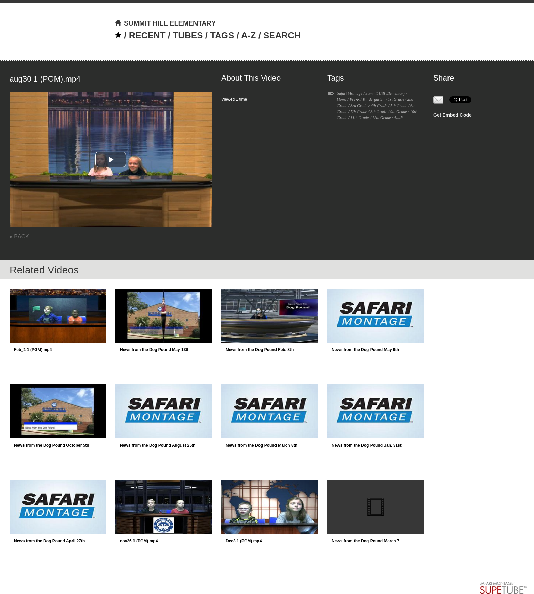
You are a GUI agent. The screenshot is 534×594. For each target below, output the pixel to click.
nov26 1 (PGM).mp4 (139, 541)
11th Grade (359, 117)
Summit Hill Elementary (385, 93)
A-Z (248, 35)
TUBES (188, 35)
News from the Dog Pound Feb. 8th (260, 349)
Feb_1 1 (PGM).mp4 (33, 349)
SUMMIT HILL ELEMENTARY (165, 23)
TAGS (222, 35)
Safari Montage (349, 93)
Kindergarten (373, 99)
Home (342, 99)
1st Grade (396, 99)
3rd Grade (358, 105)
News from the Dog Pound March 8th (261, 445)
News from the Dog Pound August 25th (157, 445)
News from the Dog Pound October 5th (51, 445)
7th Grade (358, 111)
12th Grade (381, 117)
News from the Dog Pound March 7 (365, 541)
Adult (398, 117)
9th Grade (398, 111)
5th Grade (399, 105)
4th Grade (379, 105)
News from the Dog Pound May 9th (365, 349)
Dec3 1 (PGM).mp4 (244, 541)
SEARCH (282, 35)
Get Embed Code (452, 115)
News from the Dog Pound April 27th (49, 541)
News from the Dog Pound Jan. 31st (367, 445)
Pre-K (355, 99)
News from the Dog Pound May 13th (155, 349)
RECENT (147, 35)
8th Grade (378, 111)
